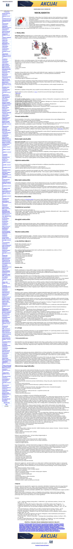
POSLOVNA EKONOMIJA (61, 528)
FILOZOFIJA (35, 524)
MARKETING (32, 526)
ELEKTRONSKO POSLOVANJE (58, 523)
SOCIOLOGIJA (55, 529)
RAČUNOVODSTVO (46, 529)
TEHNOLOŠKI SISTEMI (56, 530)
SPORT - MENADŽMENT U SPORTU (41, 530)
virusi (35, 91)
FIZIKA (34, 525)
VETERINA (47, 531)
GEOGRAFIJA (37, 525)
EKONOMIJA (46, 523)
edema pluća (60, 128)
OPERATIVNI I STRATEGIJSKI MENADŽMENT (47, 527)
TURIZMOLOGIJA (22, 531)
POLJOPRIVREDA (53, 528)
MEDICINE (7, 11)
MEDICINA (7, 402)
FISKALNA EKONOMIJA (28, 525)
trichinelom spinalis (29, 199)
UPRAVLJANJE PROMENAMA (40, 531)
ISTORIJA (61, 525)
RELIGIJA (51, 529)
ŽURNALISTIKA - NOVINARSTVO (54, 531)
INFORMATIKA (51, 525)
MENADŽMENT (56, 526)
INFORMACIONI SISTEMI (44, 525)
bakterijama (18, 93)
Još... (6, 404)
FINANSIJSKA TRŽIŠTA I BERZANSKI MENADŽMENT (50, 524)
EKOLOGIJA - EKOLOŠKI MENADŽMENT (25, 524)
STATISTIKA (50, 530)
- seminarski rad (6, 14)
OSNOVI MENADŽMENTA (59, 527)
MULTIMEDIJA (28, 527)
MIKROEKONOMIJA (22, 527)
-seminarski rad (6, 18)
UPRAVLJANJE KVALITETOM (30, 531)
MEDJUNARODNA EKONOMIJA (48, 526)
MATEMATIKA (37, 526)
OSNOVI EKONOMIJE (22, 528)
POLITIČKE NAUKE (47, 528)
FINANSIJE (39, 524)
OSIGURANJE (29, 528)
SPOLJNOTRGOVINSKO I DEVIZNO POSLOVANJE (27, 530)
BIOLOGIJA (41, 523)
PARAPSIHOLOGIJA (35, 528)
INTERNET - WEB (57, 525)
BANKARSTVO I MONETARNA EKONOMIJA (32, 523)
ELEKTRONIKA (50, 523)
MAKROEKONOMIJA (26, 526)
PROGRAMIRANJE (22, 529)
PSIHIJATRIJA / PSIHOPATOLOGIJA (36, 529)
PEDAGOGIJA (41, 528)
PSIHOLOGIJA (28, 529)
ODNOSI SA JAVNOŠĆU (35, 527)
